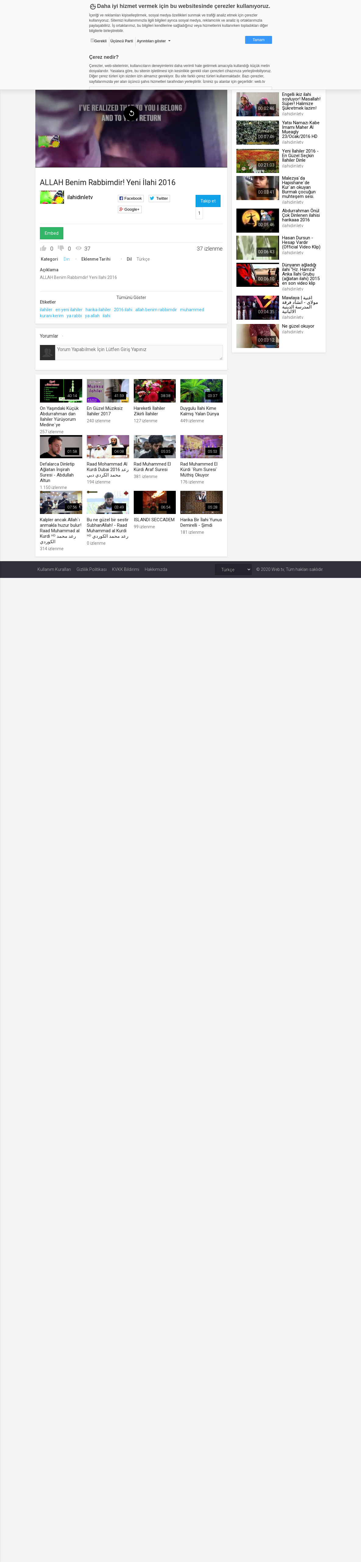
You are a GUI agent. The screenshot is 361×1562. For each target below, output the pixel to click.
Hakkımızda (156, 567)
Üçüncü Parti (122, 41)
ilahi (108, 314)
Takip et (207, 199)
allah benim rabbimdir (158, 308)
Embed (54, 231)
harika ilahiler (100, 308)
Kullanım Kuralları (54, 567)
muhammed (194, 308)
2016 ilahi (125, 308)
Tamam (258, 40)
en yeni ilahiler (71, 308)
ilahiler (48, 308)
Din (69, 257)
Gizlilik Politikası (91, 567)
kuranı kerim (54, 314)
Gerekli (98, 40)
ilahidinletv (82, 195)
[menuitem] (51, 140)
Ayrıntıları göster (151, 41)
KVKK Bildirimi (125, 567)
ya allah (94, 314)
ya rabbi (76, 314)
